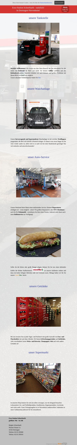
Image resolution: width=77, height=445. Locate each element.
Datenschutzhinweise (46, 2)
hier (39, 77)
